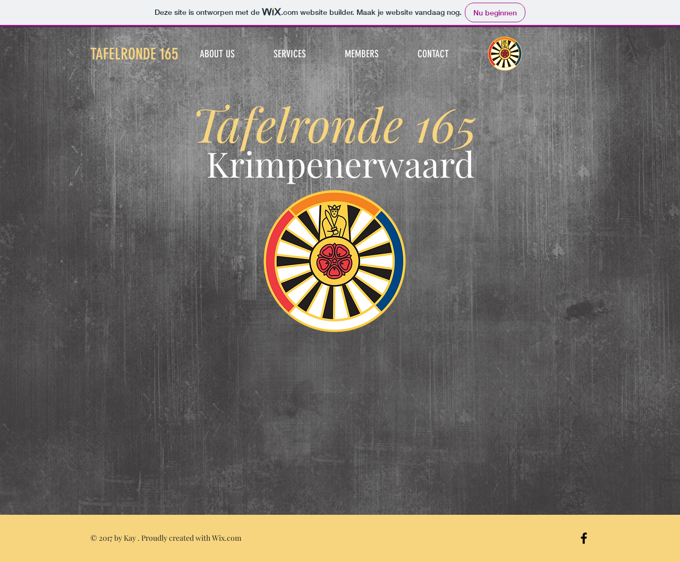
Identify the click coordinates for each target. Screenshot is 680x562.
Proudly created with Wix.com (191, 538)
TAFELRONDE (134, 54)
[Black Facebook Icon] (583, 538)
